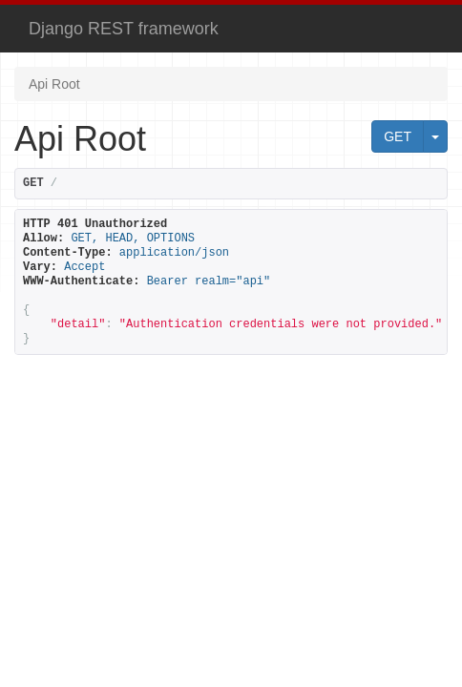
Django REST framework (124, 28)
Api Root (54, 84)
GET (397, 136)
